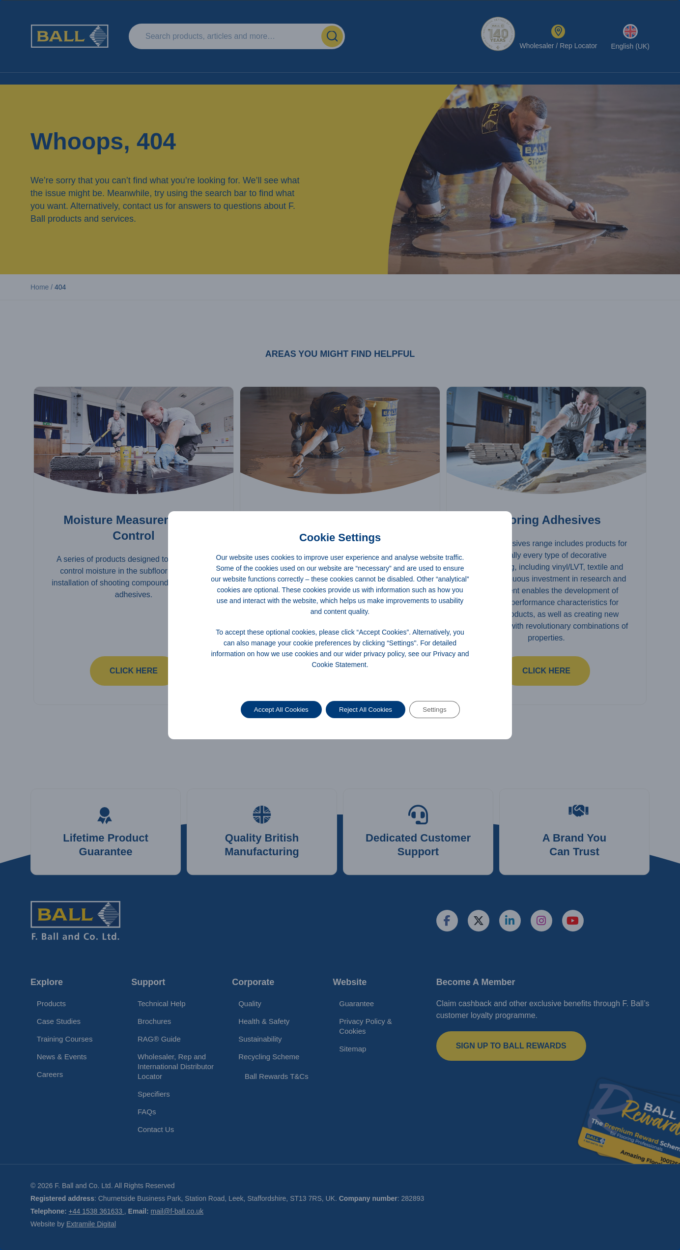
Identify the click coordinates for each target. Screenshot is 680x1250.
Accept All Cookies (276, 710)
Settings (440, 710)
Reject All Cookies (366, 710)
